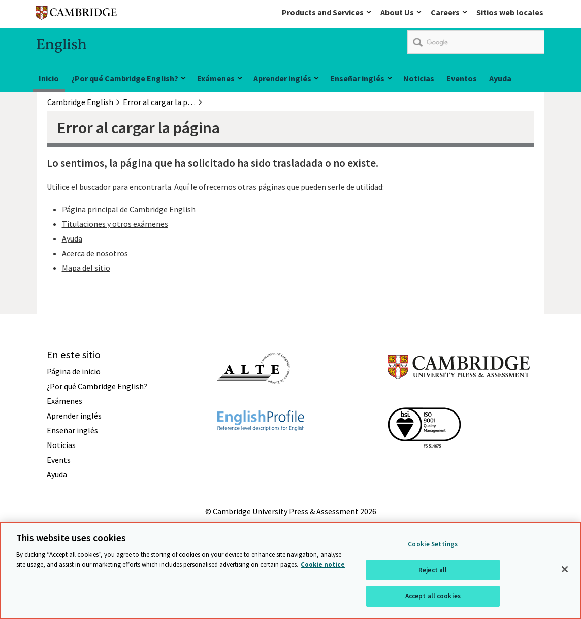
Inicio (49, 78)
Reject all (432, 570)
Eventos (461, 78)
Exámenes (216, 78)
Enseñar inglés (357, 78)
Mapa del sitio (86, 268)
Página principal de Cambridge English (129, 209)
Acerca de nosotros (95, 253)
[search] (476, 42)
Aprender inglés (282, 78)
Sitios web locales (509, 12)
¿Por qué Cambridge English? (124, 78)
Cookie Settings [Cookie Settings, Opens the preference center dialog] (433, 544)
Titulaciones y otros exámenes (115, 224)
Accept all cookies (433, 596)
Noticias (418, 78)
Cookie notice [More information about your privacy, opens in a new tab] (323, 564)
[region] (290, 570)
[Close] (565, 569)
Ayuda (500, 78)
